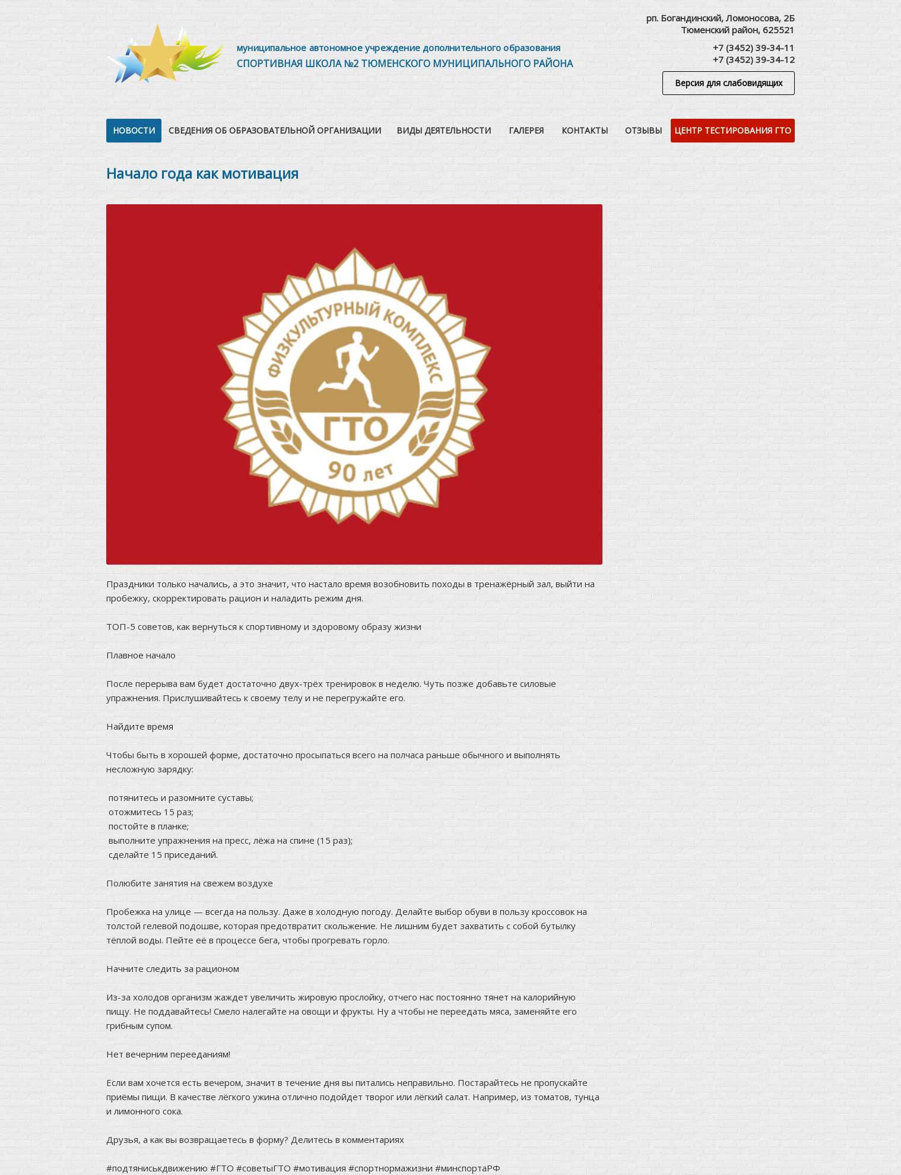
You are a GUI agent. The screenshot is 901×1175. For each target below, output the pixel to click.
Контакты (584, 130)
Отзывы (643, 130)
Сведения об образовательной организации (275, 130)
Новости (134, 130)
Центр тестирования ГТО (732, 130)
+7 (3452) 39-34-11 (754, 47)
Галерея (526, 130)
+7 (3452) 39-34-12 (754, 59)
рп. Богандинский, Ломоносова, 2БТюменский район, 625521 (720, 24)
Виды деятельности (443, 130)
